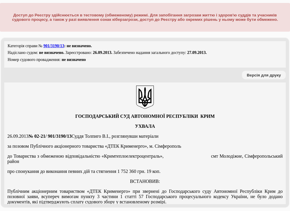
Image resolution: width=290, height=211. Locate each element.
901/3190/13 (53, 46)
